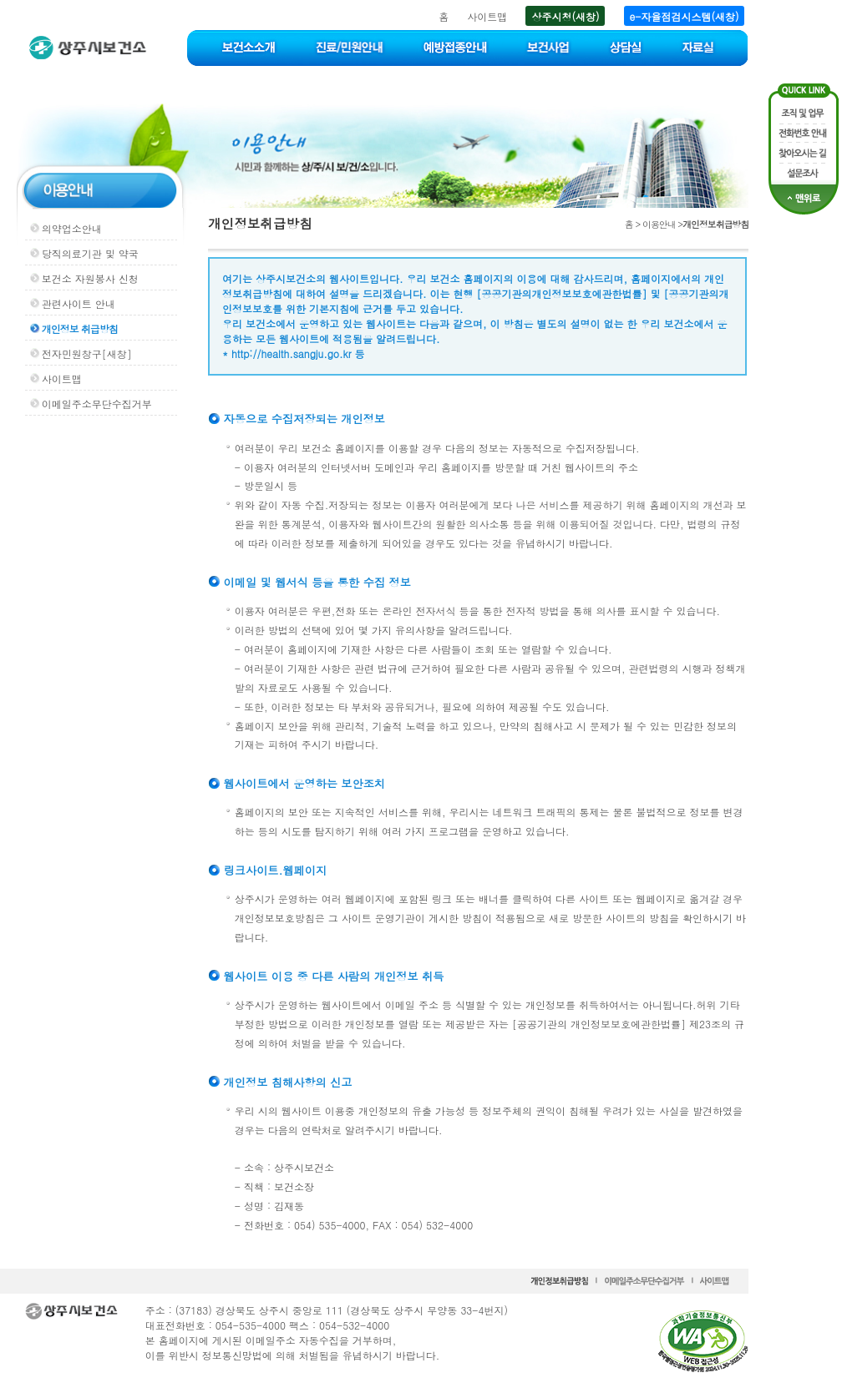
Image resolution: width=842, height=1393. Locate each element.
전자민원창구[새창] (87, 353)
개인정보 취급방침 (80, 328)
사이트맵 (487, 16)
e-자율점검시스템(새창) (684, 16)
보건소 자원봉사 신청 (90, 278)
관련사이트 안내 (78, 303)
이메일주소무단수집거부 (97, 403)
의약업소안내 (72, 228)
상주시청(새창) (565, 16)
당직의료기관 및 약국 (90, 253)
